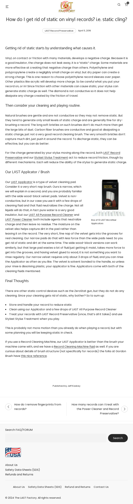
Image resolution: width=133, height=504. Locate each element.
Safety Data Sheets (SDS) (22, 470)
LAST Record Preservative (59, 30)
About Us (11, 465)
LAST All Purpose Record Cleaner (51, 215)
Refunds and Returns (19, 474)
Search (118, 438)
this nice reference (34, 356)
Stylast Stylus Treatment (51, 158)
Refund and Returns (77, 487)
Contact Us (101, 487)
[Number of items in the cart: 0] (126, 4)
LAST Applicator (22, 182)
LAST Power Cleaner (19, 219)
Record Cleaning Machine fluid (74, 347)
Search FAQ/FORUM (19, 430)
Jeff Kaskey (74, 386)
